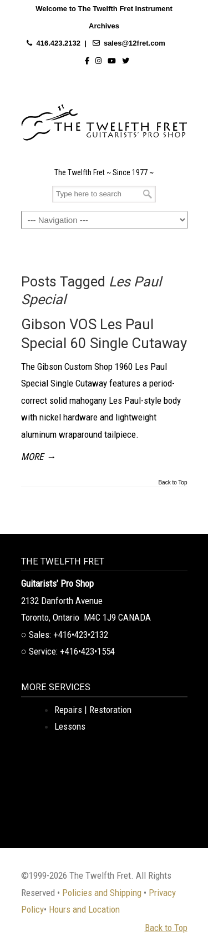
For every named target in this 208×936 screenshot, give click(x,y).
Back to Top (172, 483)
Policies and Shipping (101, 892)
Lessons (69, 726)
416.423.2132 (58, 43)
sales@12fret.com (134, 43)
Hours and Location (84, 909)
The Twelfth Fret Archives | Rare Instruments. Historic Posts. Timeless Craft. (104, 119)
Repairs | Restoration (92, 709)
